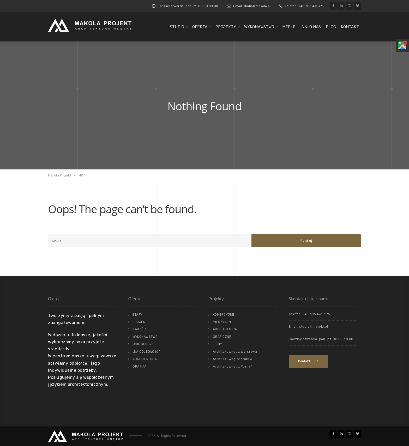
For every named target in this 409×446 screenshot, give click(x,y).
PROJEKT (140, 322)
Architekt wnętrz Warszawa (235, 351)
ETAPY (137, 314)
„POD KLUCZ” (143, 344)
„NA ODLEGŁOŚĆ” (146, 351)
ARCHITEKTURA (145, 359)
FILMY (217, 344)
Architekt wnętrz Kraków (233, 359)
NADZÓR (139, 329)
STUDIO (177, 27)
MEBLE (289, 27)
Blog (331, 27)
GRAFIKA (140, 366)
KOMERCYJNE (223, 314)
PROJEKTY (225, 27)
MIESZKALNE (223, 322)
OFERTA (199, 27)
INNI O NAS (310, 27)
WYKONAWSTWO (259, 27)
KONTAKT (350, 27)
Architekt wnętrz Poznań (232, 366)
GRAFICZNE (222, 337)
